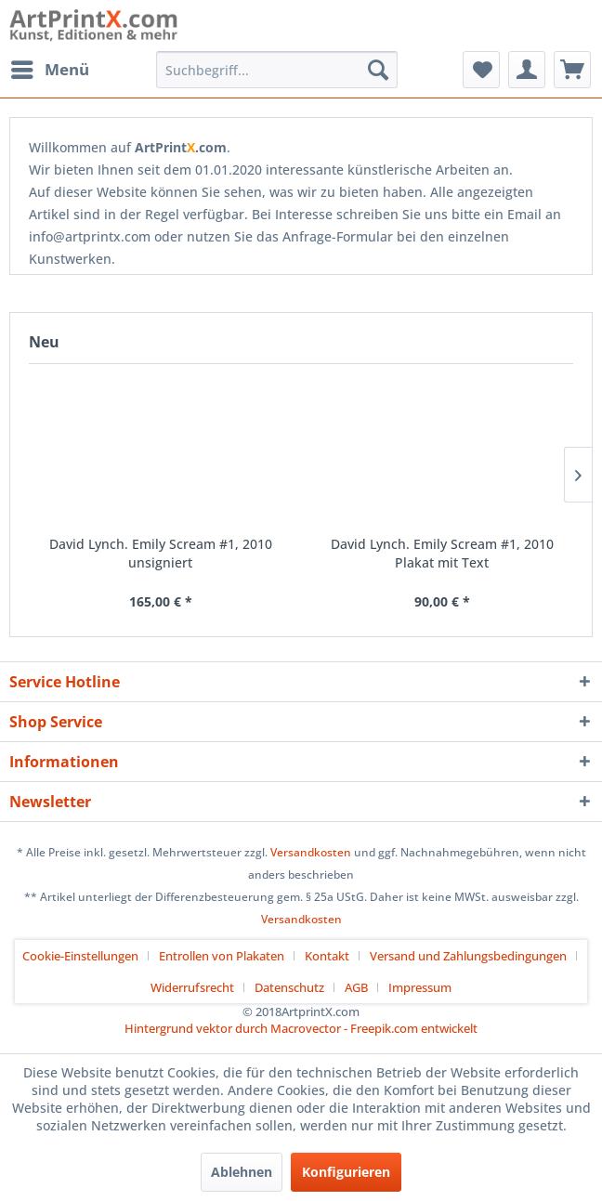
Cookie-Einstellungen (80, 955)
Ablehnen (241, 1172)
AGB (356, 987)
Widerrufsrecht (192, 987)
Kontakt (327, 955)
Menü (50, 67)
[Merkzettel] (481, 69)
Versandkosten (310, 852)
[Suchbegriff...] (276, 69)
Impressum (420, 987)
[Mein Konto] (526, 69)
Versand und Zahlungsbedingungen (468, 955)
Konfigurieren (346, 1172)
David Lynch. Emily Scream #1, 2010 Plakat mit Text (442, 553)
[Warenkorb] (572, 69)
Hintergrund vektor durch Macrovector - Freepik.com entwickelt (301, 1028)
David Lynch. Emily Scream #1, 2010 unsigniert (160, 553)
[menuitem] (49, 69)
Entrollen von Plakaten (221, 955)
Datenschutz (289, 987)
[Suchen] (378, 69)
